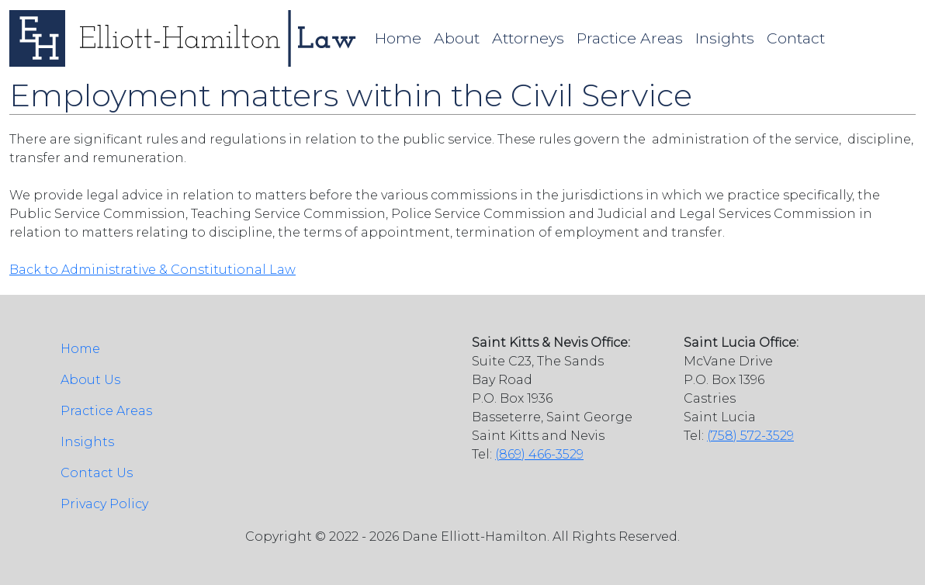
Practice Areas (630, 38)
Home (398, 38)
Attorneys (528, 38)
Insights (724, 38)
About (457, 38)
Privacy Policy (104, 504)
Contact (796, 38)
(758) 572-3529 (750, 435)
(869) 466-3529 (539, 454)
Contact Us (97, 473)
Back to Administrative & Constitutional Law (152, 269)
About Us (90, 379)
